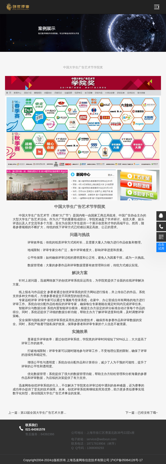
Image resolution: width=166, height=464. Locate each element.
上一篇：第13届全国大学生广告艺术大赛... (37, 412)
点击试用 (161, 246)
